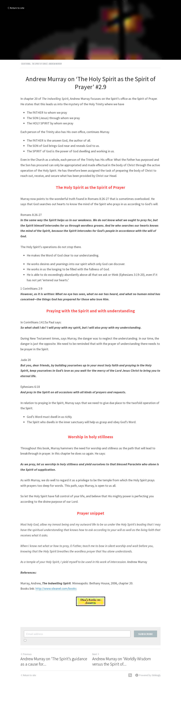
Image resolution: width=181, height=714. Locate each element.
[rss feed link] (130, 675)
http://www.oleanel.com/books (56, 588)
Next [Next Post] (95, 654)
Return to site (15, 7)
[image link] (90, 601)
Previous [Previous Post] (26, 654)
